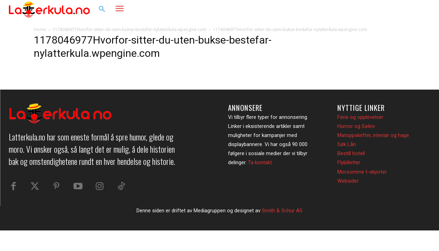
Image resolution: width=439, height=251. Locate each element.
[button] (102, 9)
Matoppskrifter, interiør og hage (373, 135)
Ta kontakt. (260, 162)
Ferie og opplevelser (360, 117)
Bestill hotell (351, 153)
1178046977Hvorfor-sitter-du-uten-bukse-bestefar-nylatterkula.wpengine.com (129, 29)
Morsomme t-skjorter (362, 172)
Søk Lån (346, 144)
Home (40, 29)
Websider (348, 181)
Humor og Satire (356, 126)
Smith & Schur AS (282, 210)
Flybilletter (348, 162)
